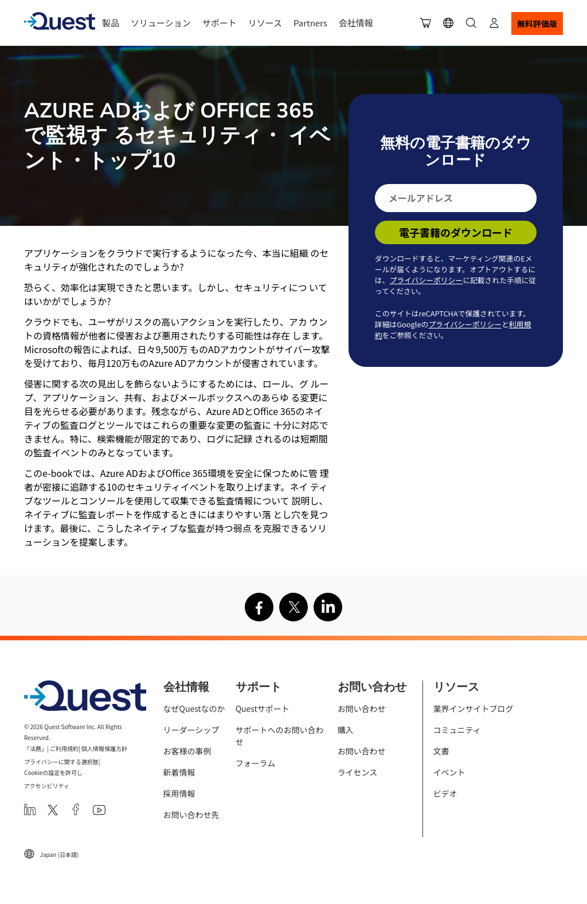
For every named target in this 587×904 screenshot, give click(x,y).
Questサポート (262, 708)
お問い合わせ (362, 708)
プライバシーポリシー (426, 280)
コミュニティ (457, 729)
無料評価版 (537, 23)
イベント (449, 772)
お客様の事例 (187, 751)
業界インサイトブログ (473, 708)
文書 (441, 751)
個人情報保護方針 (104, 748)
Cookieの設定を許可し (53, 772)
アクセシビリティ (46, 785)
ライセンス (358, 772)
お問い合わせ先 (191, 814)
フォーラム (256, 763)
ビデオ (445, 793)
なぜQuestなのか (194, 708)
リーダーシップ (191, 729)
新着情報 (179, 772)
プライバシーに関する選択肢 (61, 761)
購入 (346, 729)
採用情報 (179, 793)
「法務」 (35, 748)
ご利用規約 (64, 748)
